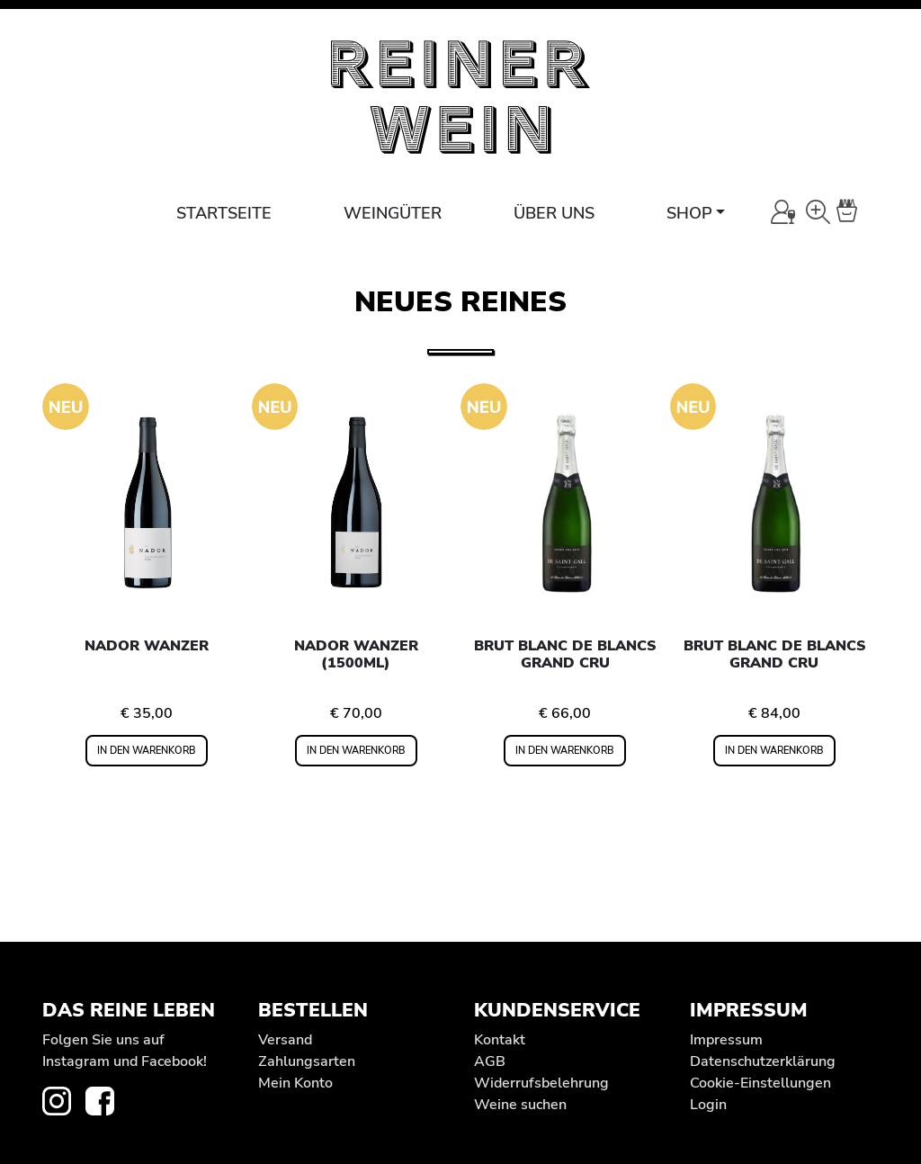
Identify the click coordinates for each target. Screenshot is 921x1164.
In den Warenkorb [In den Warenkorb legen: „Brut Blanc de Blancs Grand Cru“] (564, 750)
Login (708, 1105)
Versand (285, 1040)
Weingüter (393, 213)
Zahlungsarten (306, 1061)
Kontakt (499, 1040)
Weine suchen (520, 1105)
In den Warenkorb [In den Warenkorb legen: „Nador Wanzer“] (146, 750)
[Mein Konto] (782, 212)
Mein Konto (295, 1083)
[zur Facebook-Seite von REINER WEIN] (107, 1100)
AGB (489, 1061)
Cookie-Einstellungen (760, 1083)
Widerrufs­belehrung (541, 1083)
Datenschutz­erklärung (763, 1061)
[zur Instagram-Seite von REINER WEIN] (63, 1100)
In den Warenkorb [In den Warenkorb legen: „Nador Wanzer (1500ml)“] (356, 750)
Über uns (554, 213)
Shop (689, 213)
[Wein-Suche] (818, 212)
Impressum (726, 1040)
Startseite (224, 213)
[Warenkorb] (857, 212)
